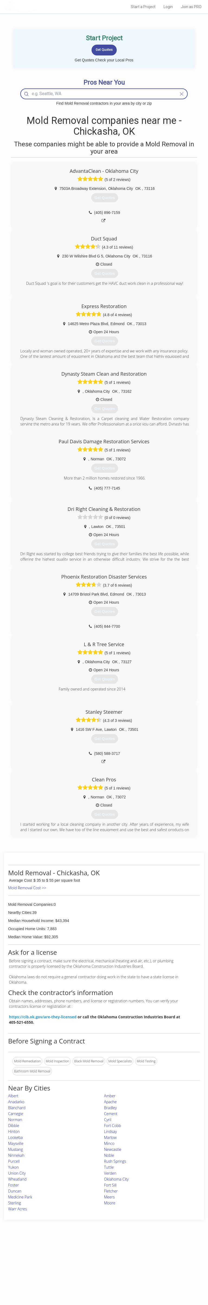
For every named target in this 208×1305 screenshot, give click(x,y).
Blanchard (16, 1107)
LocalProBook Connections (166, 1272)
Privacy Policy (156, 1260)
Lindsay (110, 1131)
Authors (151, 1266)
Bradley (110, 1107)
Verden (110, 1173)
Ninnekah (16, 1155)
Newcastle (112, 1149)
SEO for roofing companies (165, 1278)
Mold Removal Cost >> (27, 887)
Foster (13, 1185)
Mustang (15, 1149)
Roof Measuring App (91, 1266)
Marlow (110, 1137)
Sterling (14, 1202)
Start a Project (143, 7)
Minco (109, 1143)
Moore (109, 1202)
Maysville (15, 1143)
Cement (110, 1113)
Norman (15, 1119)
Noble (109, 1155)
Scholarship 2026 (158, 1254)
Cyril (107, 1119)
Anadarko (16, 1101)
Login (168, 7)
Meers (109, 1197)
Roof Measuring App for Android (99, 1278)
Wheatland (17, 1179)
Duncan (14, 1191)
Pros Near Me (32, 1260)
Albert (13, 1095)
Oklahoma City (116, 1179)
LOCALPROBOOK (36, 6)
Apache (110, 1101)
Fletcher (111, 1191)
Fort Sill (110, 1185)
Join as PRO (191, 7)
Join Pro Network (88, 1254)
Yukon (13, 1167)
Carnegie (15, 1113)
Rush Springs (115, 1161)
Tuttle (109, 1167)
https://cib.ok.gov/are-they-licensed (43, 1016)
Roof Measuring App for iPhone (99, 1272)
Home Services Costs (37, 1254)
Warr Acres (17, 1208)
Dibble (13, 1125)
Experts (81, 1260)
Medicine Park (20, 1197)
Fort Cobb (112, 1125)
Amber (109, 1095)
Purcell (14, 1161)
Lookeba (15, 1137)
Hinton (14, 1131)
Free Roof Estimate (35, 1272)
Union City (17, 1173)
